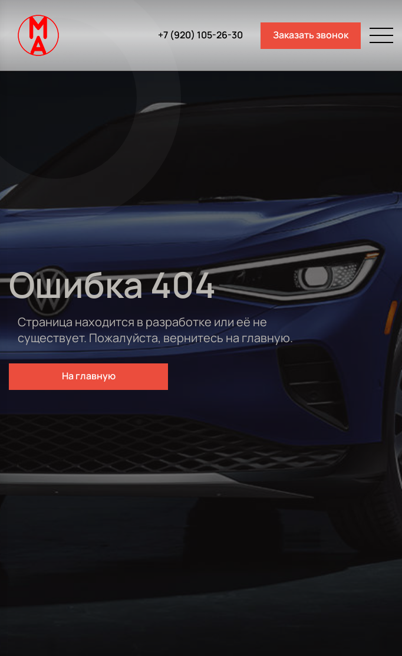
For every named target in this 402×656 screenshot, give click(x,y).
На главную (89, 375)
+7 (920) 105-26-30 (200, 35)
